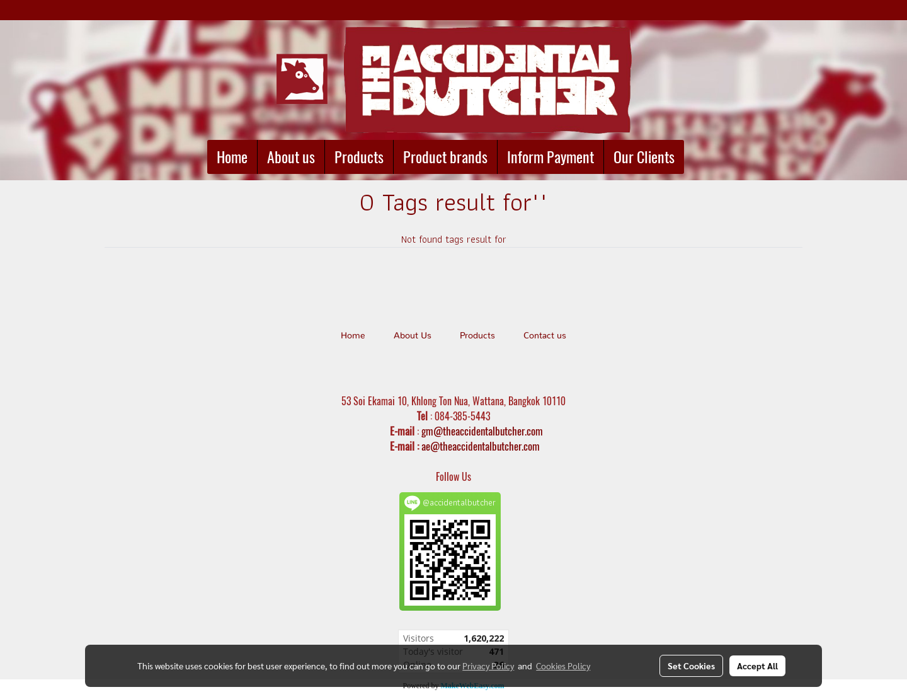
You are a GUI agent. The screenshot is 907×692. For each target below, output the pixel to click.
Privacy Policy (488, 665)
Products (359, 157)
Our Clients (644, 157)
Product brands (445, 157)
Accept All (757, 665)
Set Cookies (691, 665)
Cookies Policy (563, 665)
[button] (695, 157)
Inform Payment (550, 157)
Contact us (544, 336)
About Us (412, 336)
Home (232, 157)
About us (291, 157)
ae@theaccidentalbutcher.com (480, 446)
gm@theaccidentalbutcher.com (482, 431)
